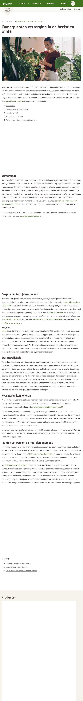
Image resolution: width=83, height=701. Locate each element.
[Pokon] (8, 8)
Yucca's (51, 379)
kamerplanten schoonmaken (31, 216)
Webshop (64, 3)
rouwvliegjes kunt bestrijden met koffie (47, 320)
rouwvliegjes (6, 320)
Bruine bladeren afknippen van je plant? (47, 407)
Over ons (77, 9)
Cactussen (6, 331)
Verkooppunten (65, 9)
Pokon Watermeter (55, 313)
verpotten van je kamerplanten (17, 465)
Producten (22, 3)
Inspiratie (50, 3)
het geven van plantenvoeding (41, 454)
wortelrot (17, 320)
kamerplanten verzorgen (15, 101)
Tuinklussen (36, 3)
